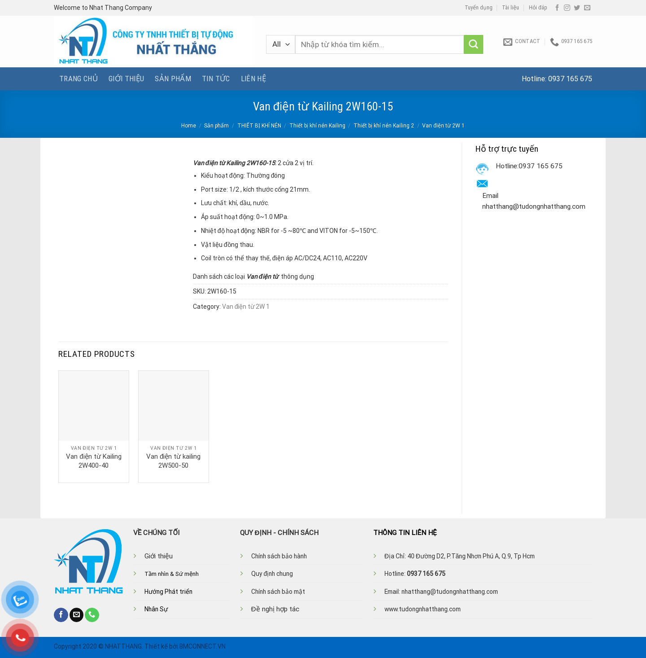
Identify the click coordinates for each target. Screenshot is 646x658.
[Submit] (473, 44)
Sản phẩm (173, 78)
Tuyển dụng (479, 7)
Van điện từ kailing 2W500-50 (173, 460)
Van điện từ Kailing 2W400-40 (93, 460)
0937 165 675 (570, 79)
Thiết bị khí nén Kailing (317, 126)
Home (188, 126)
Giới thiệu (126, 78)
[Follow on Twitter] (577, 8)
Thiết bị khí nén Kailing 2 (384, 126)
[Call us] (92, 615)
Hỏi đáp (538, 7)
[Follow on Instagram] (567, 8)
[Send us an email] (587, 8)
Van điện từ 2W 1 (443, 126)
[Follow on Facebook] (557, 8)
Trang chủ (78, 78)
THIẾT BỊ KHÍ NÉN (259, 126)
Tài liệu (510, 7)
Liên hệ (253, 78)
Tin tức (216, 78)
